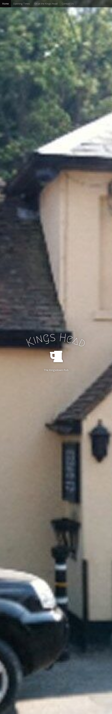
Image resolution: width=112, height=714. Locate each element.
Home (5, 3)
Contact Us (68, 3)
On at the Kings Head (45, 3)
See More (56, 382)
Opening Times (21, 3)
